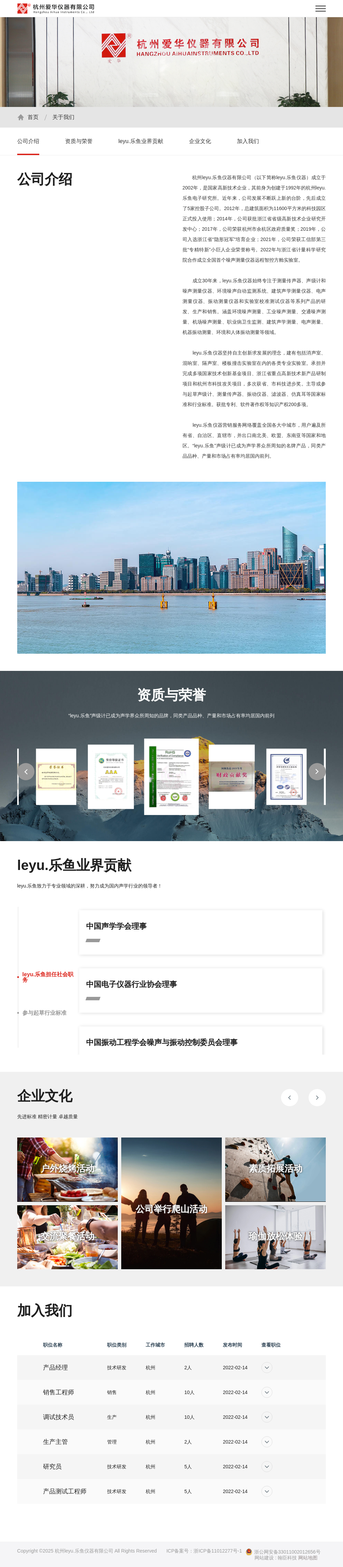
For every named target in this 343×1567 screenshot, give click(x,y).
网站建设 (264, 1557)
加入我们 (248, 141)
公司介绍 (28, 141)
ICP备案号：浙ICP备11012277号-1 (204, 1550)
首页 (33, 117)
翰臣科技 (287, 1557)
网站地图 (308, 1557)
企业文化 (200, 141)
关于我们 (63, 117)
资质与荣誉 (79, 141)
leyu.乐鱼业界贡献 (140, 141)
